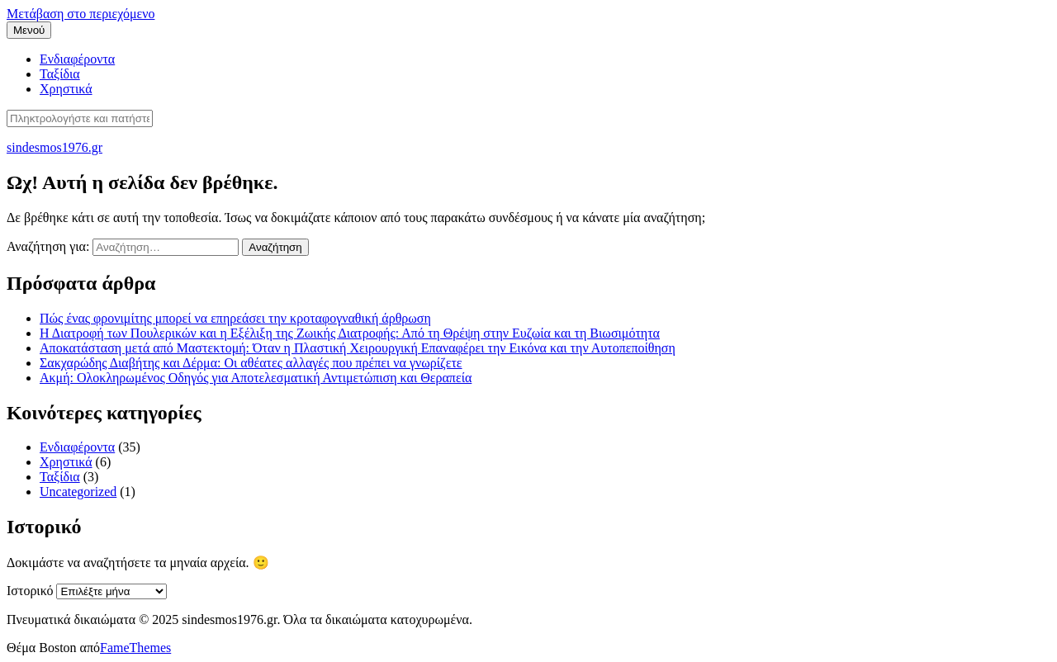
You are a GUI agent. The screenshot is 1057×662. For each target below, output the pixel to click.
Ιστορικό (30, 591)
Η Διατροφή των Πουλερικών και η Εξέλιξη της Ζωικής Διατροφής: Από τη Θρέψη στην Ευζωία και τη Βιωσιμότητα (350, 333)
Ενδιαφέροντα (77, 59)
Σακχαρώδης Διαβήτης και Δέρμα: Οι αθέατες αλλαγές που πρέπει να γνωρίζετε (251, 363)
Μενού (29, 30)
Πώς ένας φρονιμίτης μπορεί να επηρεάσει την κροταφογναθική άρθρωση (235, 318)
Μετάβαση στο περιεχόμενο (80, 14)
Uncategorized (78, 492)
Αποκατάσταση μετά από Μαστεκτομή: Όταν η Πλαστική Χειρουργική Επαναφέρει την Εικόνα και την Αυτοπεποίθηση (357, 348)
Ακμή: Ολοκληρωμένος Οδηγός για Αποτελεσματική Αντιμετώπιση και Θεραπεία (256, 378)
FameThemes (135, 648)
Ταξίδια (60, 74)
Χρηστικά (66, 89)
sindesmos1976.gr (54, 147)
